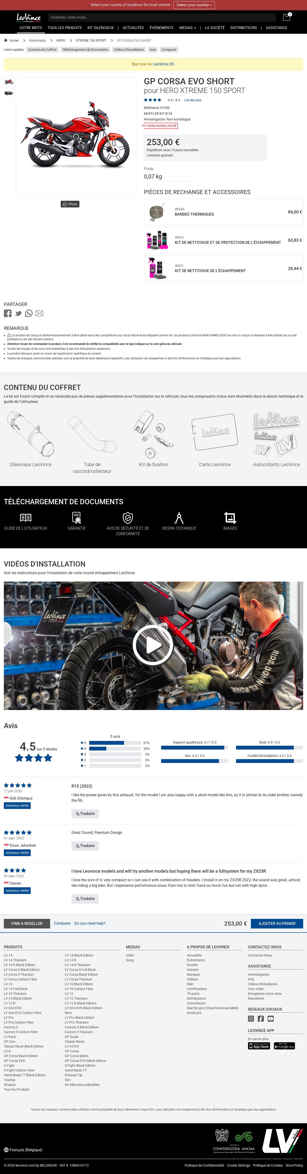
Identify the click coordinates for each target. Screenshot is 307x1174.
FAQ (251, 979)
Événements (196, 960)
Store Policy (294, 1165)
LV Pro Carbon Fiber (19, 1022)
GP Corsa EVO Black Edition (85, 1061)
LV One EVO (13, 1008)
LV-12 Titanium (76, 998)
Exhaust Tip (73, 1075)
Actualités (194, 955)
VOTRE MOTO (31, 28)
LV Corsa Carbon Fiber (20, 979)
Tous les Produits (16, 1089)
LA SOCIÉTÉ (215, 28)
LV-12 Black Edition (18, 998)
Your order (256, 989)
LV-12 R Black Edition (80, 1003)
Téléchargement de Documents (85, 50)
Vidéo (130, 955)
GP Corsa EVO (14, 1061)
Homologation (258, 974)
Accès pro (194, 1013)
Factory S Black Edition (82, 1027)
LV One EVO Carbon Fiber (22, 1013)
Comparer (169, 50)
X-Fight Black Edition (80, 1065)
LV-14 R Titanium (77, 965)
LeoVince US (163, 64)
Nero (68, 1013)
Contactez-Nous (260, 955)
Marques (193, 974)
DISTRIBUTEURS (243, 28)
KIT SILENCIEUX (101, 28)
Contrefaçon (196, 1003)
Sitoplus (10, 1085)
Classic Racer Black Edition (24, 1046)
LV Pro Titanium (77, 1022)
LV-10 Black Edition (79, 984)
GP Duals (71, 1037)
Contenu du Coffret (42, 50)
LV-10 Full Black (15, 989)
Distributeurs (196, 998)
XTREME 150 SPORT (91, 40)
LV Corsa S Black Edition (22, 970)
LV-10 (8, 984)
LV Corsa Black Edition (81, 974)
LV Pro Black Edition (79, 1017)
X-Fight (9, 1065)
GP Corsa (72, 1051)
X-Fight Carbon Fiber (19, 1070)
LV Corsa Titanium (78, 979)
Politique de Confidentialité (204, 1165)
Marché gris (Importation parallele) (212, 1008)
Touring (9, 1080)
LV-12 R (9, 1003)
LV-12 (69, 994)
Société (192, 965)
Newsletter (256, 998)
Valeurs (192, 979)
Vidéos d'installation (263, 984)
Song (130, 960)
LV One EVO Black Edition (83, 1008)
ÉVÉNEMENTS (161, 28)
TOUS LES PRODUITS (65, 28)
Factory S (11, 1027)
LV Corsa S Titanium (19, 974)
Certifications (197, 989)
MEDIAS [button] (187, 28)
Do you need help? (90, 923)
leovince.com (25, 1165)
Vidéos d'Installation (129, 50)
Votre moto (37, 40)
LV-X (7, 1051)
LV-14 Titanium (15, 960)
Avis (153, 50)
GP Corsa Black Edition (21, 1056)
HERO (60, 40)
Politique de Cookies (268, 1165)
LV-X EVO (72, 1046)
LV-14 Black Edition (79, 955)
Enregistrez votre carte (265, 994)
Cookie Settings (238, 1165)
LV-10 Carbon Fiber (79, 989)
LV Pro (9, 1017)
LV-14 (8, 955)
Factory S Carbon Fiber (21, 1032)
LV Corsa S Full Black (80, 970)
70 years (193, 994)
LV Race (10, 1037)
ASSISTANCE (276, 28)
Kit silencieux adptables (82, 1085)
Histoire (192, 970)
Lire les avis (192, 100)
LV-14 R (70, 960)
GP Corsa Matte (77, 1056)
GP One (9, 1041)
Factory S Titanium (79, 1032)
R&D (190, 984)
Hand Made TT (76, 1070)
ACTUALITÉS (133, 28)
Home (11, 40)
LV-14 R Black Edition (19, 965)
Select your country (194, 5)
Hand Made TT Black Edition (25, 1075)
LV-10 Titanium (15, 994)
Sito (68, 1080)
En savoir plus (258, 1039)
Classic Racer (75, 1041)
